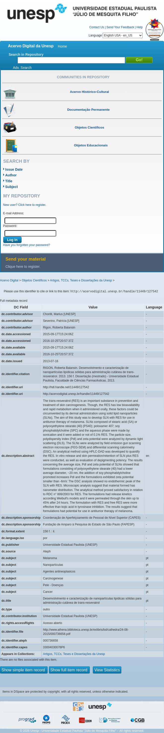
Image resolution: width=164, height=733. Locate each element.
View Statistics (107, 670)
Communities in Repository (83, 77)
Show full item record (69, 670)
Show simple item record (23, 670)
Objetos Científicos (34, 280)
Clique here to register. (22, 267)
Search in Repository (26, 54)
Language (116, 35)
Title (8, 181)
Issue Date (14, 169)
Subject (11, 187)
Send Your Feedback (120, 27)
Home (62, 46)
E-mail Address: (13, 213)
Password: (10, 226)
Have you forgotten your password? (26, 245)
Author (11, 175)
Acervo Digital (9, 280)
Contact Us (96, 27)
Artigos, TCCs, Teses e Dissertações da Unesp (81, 280)
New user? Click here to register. (24, 205)
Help (139, 27)
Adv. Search (22, 68)
